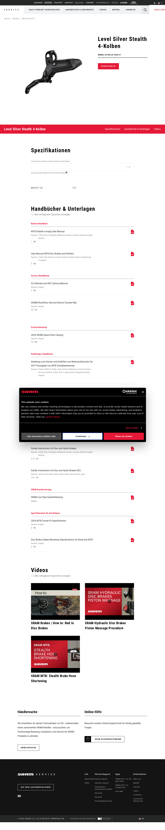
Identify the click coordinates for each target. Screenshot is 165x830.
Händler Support (102, 791)
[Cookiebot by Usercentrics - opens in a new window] (124, 392)
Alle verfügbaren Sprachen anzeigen (52, 214)
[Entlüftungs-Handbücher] (132, 366)
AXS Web (119, 800)
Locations (137, 803)
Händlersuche (157, 10)
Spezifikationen (112, 129)
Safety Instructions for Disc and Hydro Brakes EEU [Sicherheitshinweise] (63, 480)
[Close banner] (143, 392)
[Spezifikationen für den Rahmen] (132, 529)
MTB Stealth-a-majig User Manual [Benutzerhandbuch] (63, 237)
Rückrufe (98, 802)
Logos (135, 799)
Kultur (87, 791)
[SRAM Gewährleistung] (132, 505)
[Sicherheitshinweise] (132, 455)
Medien (136, 791)
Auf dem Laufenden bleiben (36, 796)
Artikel (113, 10)
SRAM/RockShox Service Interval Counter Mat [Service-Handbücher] (63, 308)
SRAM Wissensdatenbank (108, 748)
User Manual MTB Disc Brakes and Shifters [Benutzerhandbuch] (63, 259)
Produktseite (108, 66)
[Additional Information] (128, 166)
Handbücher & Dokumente (78, 10)
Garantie (127, 10)
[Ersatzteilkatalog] (132, 339)
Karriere (136, 795)
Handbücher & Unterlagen (137, 129)
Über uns (137, 787)
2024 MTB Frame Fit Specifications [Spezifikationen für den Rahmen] (63, 532)
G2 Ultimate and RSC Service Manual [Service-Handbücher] (63, 288)
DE (160, 3)
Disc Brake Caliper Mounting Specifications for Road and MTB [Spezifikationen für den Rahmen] (63, 552)
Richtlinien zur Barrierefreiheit (82, 827)
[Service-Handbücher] (132, 286)
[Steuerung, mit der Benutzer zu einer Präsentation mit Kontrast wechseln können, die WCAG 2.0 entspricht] (105, 827)
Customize (83, 436)
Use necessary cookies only (41, 436)
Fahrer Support (101, 787)
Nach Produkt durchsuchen (44, 10)
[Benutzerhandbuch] (132, 233)
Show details (131, 428)
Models (16, 19)
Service (12, 10)
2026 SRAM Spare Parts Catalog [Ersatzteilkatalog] (63, 341)
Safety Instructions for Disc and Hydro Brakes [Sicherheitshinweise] (63, 459)
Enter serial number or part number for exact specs (50, 161)
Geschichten (90, 787)
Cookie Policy (52, 417)
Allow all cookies (123, 436)
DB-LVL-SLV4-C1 (28, 19)
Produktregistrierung (103, 810)
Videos (100, 10)
